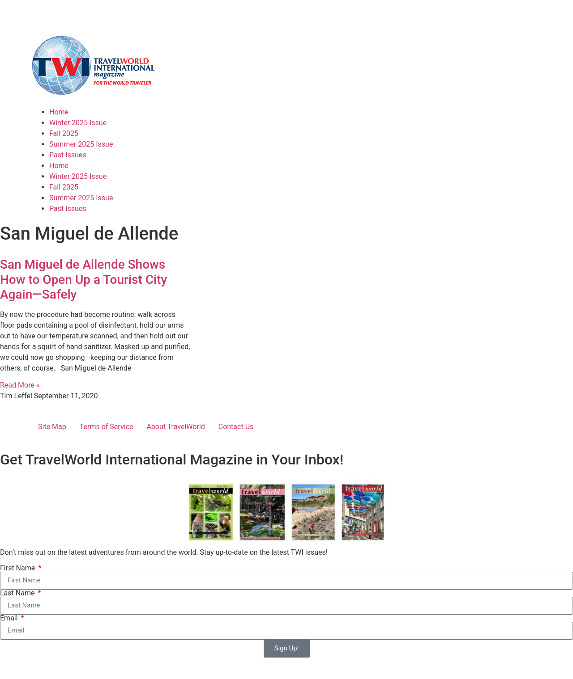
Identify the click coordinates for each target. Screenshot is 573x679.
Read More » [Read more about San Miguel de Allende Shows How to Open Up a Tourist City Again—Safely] (19, 385)
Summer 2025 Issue (81, 144)
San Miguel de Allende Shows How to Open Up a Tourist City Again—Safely (83, 279)
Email (10, 618)
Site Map (52, 426)
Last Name (18, 593)
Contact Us (236, 426)
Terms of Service (106, 426)
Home (58, 112)
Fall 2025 (63, 133)
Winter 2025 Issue (78, 122)
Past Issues (67, 155)
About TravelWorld (175, 426)
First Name (18, 568)
